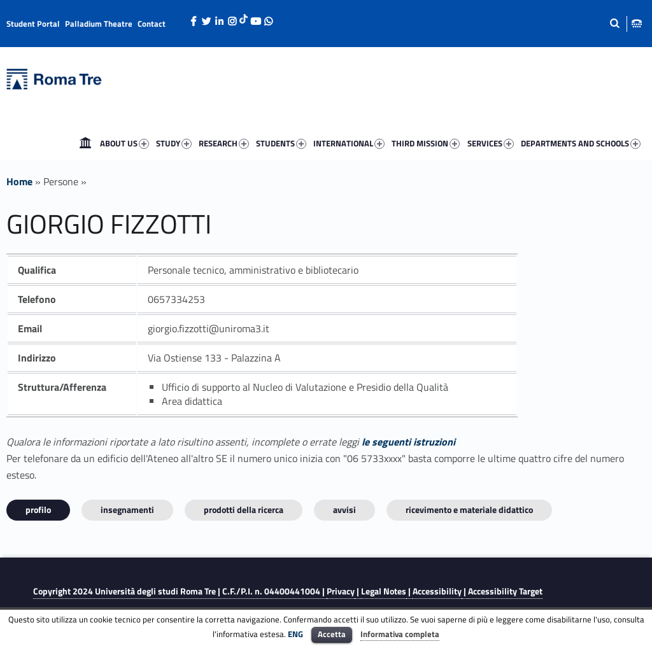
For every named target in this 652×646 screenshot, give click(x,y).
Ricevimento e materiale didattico (469, 509)
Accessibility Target (505, 591)
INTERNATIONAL (349, 143)
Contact (152, 23)
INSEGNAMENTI (127, 509)
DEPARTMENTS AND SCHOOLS (581, 143)
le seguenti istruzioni (408, 441)
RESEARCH (224, 143)
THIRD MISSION (426, 143)
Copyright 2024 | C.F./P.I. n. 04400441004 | (180, 591)
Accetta (332, 634)
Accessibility (437, 591)
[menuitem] (85, 143)
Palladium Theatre (98, 23)
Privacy (341, 591)
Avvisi (344, 509)
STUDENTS (281, 143)
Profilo (38, 509)
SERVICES (490, 143)
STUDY (174, 143)
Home (85, 143)
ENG (295, 634)
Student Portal (33, 23)
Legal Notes (383, 591)
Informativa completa (399, 634)
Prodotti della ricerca (243, 509)
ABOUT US (124, 143)
